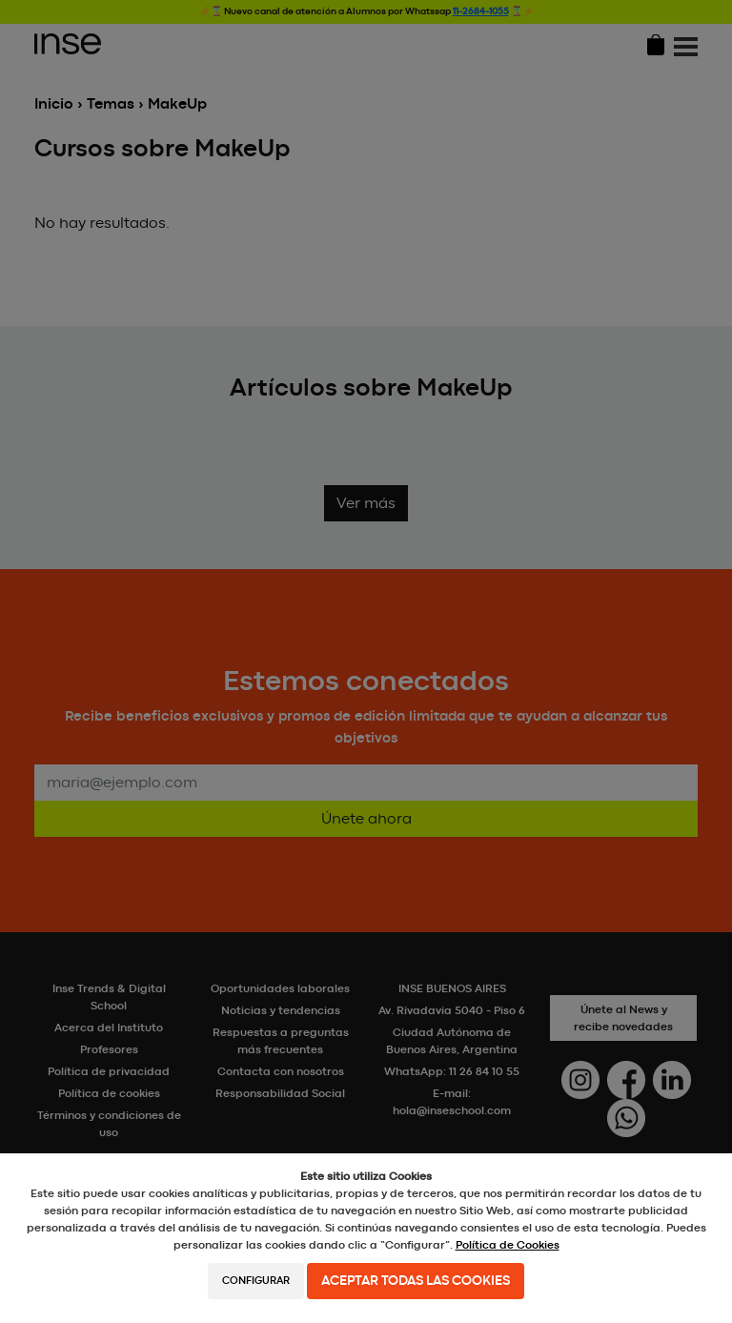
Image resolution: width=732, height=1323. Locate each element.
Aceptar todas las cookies (415, 1281)
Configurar (256, 1280)
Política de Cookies (507, 1245)
